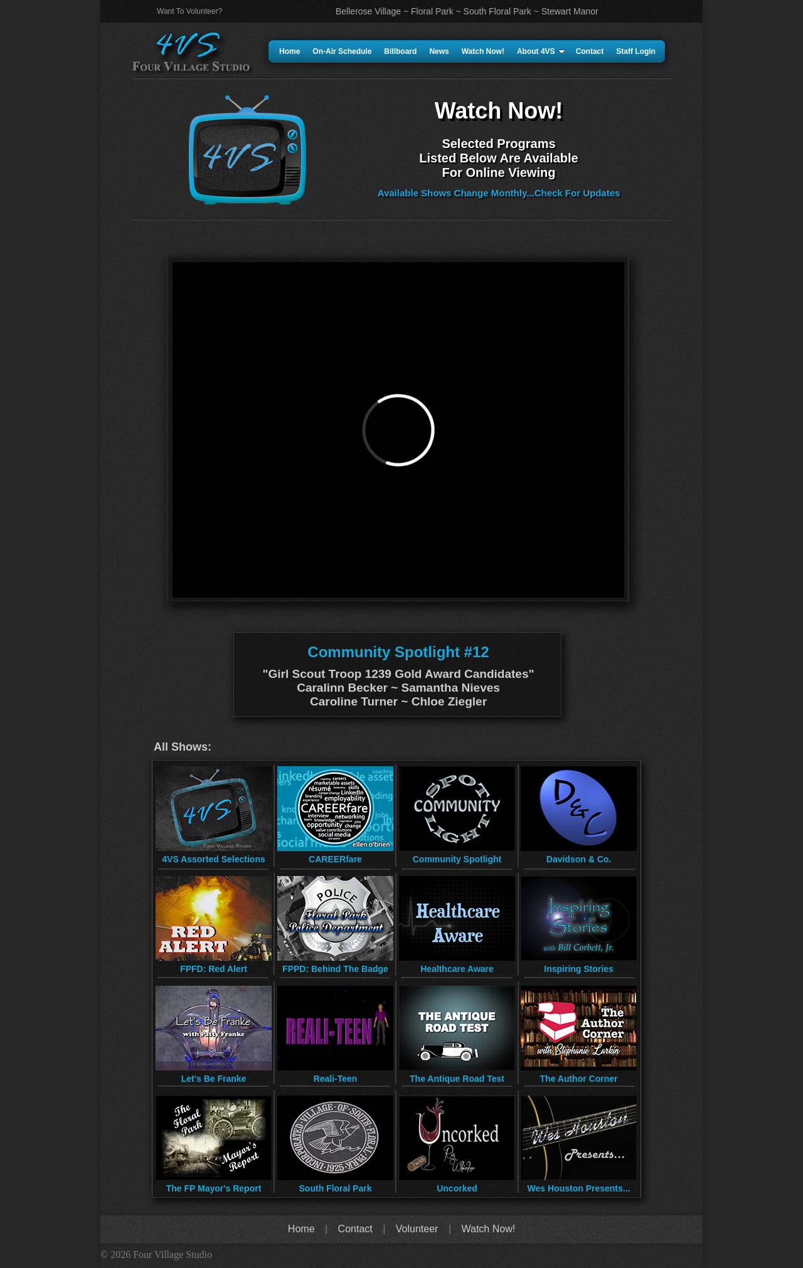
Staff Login (636, 51)
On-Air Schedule (341, 51)
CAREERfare (335, 859)
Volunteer (417, 1228)
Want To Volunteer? (189, 11)
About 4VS (541, 51)
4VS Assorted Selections (213, 859)
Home (289, 51)
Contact (590, 51)
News (439, 51)
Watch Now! (483, 51)
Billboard (400, 51)
